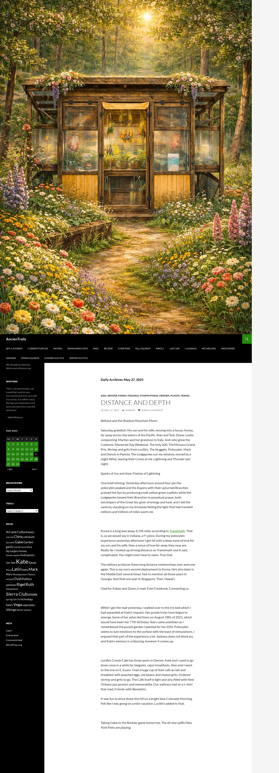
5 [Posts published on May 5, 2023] (27, 444)
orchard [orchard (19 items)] (9, 579)
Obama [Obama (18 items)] (31, 574)
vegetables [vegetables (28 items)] (28, 605)
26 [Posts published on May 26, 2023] (26, 459)
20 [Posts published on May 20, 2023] (31, 454)
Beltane (108, 348)
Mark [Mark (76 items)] (33, 569)
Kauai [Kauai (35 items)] (32, 562)
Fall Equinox (142, 348)
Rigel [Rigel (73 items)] (21, 584)
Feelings (133, 395)
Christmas (124, 348)
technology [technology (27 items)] (26, 599)
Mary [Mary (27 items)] (9, 574)
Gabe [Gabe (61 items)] (19, 542)
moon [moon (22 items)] (24, 574)
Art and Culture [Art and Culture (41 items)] (17, 532)
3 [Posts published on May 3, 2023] (17, 444)
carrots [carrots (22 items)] (10, 537)
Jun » (34, 469)
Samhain (11, 358)
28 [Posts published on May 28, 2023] (36, 459)
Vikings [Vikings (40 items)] (11, 609)
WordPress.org (14, 644)
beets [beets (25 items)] (31, 532)
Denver (112, 395)
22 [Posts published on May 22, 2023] (8, 459)
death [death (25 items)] (31, 537)
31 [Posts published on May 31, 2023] (17, 464)
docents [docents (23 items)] (10, 542)
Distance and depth (136, 402)
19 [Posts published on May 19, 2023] (26, 454)
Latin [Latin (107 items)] (17, 569)
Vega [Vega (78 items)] (17, 604)
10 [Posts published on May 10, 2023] (17, 449)
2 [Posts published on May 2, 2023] (13, 444)
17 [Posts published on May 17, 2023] (17, 454)
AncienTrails (16, 339)
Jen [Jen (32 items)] (8, 562)
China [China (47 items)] (18, 537)
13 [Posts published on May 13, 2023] (31, 449)
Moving (57, 348)
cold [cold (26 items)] (25, 537)
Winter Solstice (78, 358)
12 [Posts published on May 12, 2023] (26, 449)
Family (122, 395)
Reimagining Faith (78, 348)
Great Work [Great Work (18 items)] (26, 547)
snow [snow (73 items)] (32, 594)
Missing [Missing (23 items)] (17, 574)
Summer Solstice (54, 358)
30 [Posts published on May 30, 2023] (13, 464)
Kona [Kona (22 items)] (9, 569)
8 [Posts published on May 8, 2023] (8, 449)
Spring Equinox (30, 358)
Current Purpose (38, 348)
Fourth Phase (149, 395)
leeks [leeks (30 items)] (25, 569)
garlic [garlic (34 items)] (9, 546)
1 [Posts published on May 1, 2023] (8, 444)
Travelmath (177, 531)
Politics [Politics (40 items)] (27, 579)
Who (96, 348)
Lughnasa (190, 348)
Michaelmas (209, 348)
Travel (185, 395)
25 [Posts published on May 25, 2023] (22, 459)
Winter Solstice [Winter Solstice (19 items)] (24, 610)
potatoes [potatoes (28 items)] (11, 584)
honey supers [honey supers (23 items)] (13, 555)
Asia (104, 395)
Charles (130, 410)
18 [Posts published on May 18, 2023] (22, 454)
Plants (175, 395)
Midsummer (228, 348)
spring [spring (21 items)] (9, 599)
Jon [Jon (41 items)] (13, 562)
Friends (164, 395)
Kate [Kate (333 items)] (22, 561)
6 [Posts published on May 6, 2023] (31, 444)
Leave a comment (152, 410)
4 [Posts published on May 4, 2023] (22, 444)
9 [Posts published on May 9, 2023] (13, 449)
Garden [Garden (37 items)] (28, 542)
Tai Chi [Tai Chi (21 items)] (16, 599)
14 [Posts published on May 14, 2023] (36, 449)
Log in (9, 630)
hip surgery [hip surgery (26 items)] (12, 551)
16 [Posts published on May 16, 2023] (13, 454)
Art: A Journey (14, 348)
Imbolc (160, 348)
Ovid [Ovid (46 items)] (17, 579)
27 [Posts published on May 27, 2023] (31, 459)
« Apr (10, 469)
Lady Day (174, 348)
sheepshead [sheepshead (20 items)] (12, 589)
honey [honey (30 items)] (23, 551)
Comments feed (14, 640)
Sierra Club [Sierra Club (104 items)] (17, 594)
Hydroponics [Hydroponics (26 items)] (27, 555)
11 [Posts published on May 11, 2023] (22, 449)
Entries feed (12, 635)
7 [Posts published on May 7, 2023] (36, 444)
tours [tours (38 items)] (9, 605)
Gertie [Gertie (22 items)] (17, 546)
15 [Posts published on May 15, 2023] (8, 454)
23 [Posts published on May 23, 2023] (13, 459)
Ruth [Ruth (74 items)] (30, 584)
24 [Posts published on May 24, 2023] (17, 459)
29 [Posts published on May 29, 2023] (8, 464)
